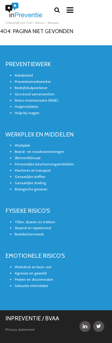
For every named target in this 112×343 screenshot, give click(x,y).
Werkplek (22, 145)
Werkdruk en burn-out (33, 267)
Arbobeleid (24, 75)
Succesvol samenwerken (35, 94)
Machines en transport (33, 170)
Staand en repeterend (33, 228)
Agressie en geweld (31, 273)
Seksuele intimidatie (31, 285)
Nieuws (53, 23)
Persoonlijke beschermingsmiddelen (44, 164)
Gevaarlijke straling (30, 183)
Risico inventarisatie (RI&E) (36, 100)
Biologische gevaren (31, 189)
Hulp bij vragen (27, 113)
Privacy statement (20, 329)
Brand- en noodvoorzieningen (39, 151)
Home (39, 23)
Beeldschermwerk (29, 234)
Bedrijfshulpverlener (31, 88)
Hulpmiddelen (27, 106)
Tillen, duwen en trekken (35, 222)
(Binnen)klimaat (28, 158)
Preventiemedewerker (33, 81)
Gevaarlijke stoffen (30, 176)
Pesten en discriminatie (34, 279)
